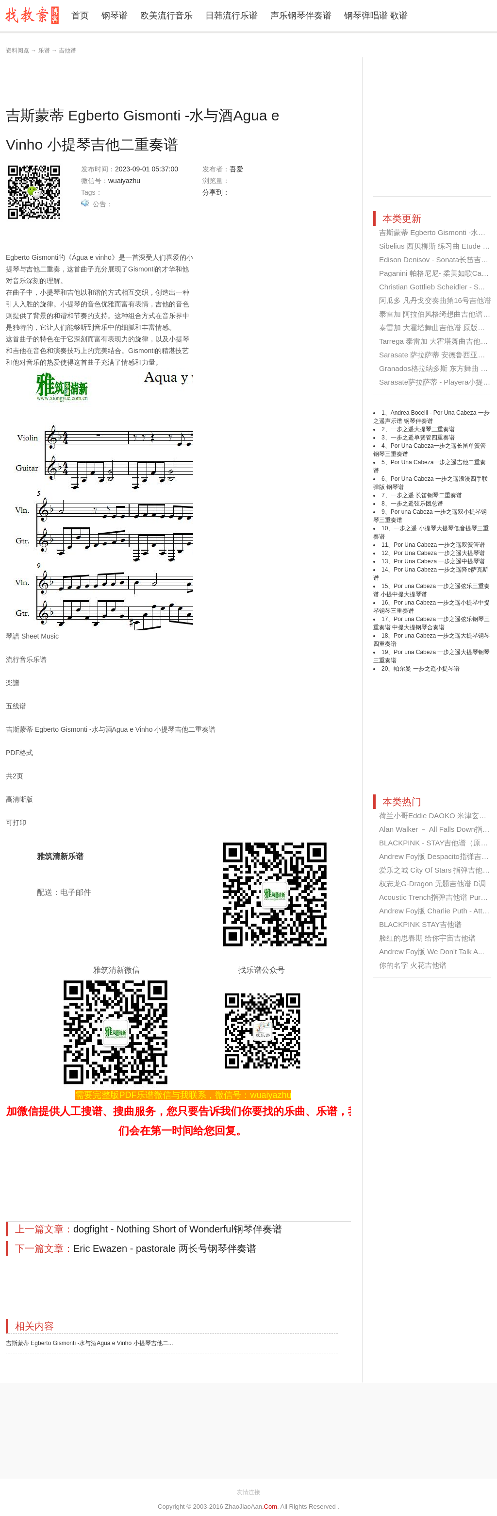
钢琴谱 (114, 15)
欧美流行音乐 (166, 15)
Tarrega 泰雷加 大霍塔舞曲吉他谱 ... (437, 341)
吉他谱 (67, 50)
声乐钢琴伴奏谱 (300, 15)
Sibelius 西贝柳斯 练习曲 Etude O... (437, 246)
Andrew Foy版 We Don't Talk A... (431, 951)
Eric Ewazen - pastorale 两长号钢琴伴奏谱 (164, 1248)
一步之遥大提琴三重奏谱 (423, 429)
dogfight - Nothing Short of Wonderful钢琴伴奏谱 (177, 1229)
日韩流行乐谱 (231, 15)
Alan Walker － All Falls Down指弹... (437, 829)
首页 (80, 15)
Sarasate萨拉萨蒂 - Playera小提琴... (438, 382)
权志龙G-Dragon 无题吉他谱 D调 (432, 883)
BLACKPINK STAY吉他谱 (420, 924)
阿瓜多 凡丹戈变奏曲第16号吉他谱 (435, 300)
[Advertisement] (182, 79)
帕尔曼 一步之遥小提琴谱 (426, 668)
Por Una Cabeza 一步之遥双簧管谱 (439, 544)
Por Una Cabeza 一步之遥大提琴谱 (439, 553)
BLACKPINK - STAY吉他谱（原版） (437, 843)
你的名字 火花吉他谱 (413, 965)
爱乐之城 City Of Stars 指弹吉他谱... (437, 870)
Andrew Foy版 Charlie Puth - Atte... (435, 911)
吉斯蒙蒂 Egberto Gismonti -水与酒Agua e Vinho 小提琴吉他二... (89, 1343)
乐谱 (44, 50)
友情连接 (248, 1492)
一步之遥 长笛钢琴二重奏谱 (426, 495)
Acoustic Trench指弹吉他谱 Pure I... (437, 897)
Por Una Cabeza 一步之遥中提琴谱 (439, 561)
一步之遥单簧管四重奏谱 (423, 437)
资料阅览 (17, 50)
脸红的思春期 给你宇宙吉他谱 (427, 938)
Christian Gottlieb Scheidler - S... (432, 287)
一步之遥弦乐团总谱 (417, 503)
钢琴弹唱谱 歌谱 (376, 15)
